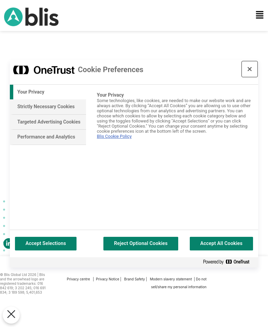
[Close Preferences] (11, 315)
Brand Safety (135, 278)
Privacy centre (78, 278)
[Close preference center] (249, 69)
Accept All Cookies (221, 243)
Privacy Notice (107, 278)
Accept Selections (46, 243)
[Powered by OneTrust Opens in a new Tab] (229, 262)
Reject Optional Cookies (141, 243)
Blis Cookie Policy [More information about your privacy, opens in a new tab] (114, 136)
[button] (174, 16)
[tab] (48, 92)
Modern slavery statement (171, 278)
